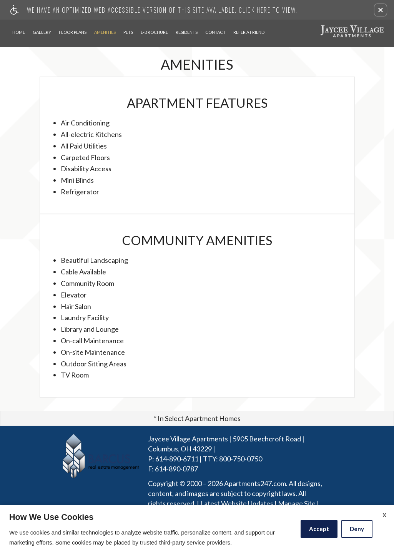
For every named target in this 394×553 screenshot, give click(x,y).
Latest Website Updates (236, 504)
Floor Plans (72, 32)
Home (18, 32)
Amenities (105, 32)
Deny (357, 528)
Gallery (42, 32)
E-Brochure (154, 32)
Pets (128, 32)
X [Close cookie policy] (384, 514)
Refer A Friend (248, 32)
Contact (215, 32)
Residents (187, 32)
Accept (319, 528)
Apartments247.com (255, 484)
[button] (380, 10)
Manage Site (297, 504)
